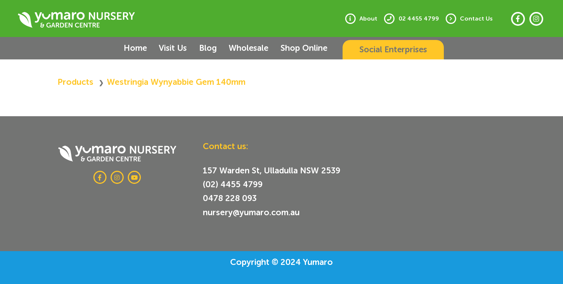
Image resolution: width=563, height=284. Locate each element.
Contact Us (477, 18)
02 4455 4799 (421, 18)
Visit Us (175, 48)
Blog (205, 48)
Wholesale (242, 48)
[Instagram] (536, 19)
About (373, 18)
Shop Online (293, 48)
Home (140, 48)
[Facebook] (518, 19)
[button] (383, 49)
